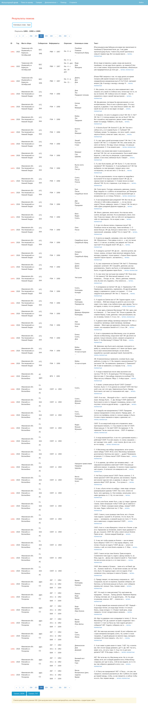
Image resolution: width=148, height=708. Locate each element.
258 (41, 36)
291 (60, 36)
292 (65, 36)
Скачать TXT (33, 693)
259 (46, 36)
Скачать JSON (19, 693)
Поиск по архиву (27, 2)
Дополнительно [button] (51, 2)
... (26, 36)
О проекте (73, 2)
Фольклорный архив (10, 3)
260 (51, 36)
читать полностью (127, 70)
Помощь (64, 2)
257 (36, 36)
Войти (141, 2)
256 (31, 36)
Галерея (39, 2)
